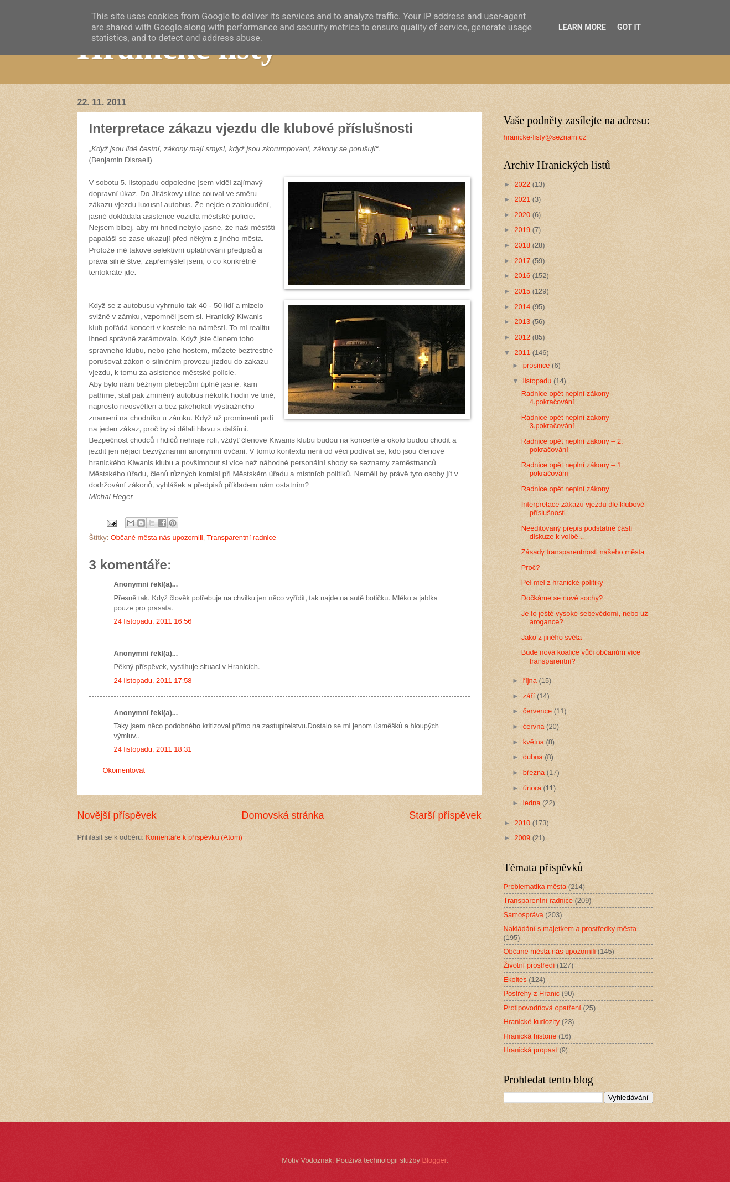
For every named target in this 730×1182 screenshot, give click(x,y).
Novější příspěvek (117, 815)
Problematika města (535, 886)
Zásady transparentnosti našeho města (583, 552)
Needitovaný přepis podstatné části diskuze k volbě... (576, 532)
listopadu (538, 381)
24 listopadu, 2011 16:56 (153, 621)
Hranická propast (530, 1050)
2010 (523, 823)
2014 (523, 306)
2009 (523, 838)
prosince (537, 365)
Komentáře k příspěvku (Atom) (194, 837)
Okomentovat (124, 770)
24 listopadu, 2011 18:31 (153, 749)
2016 (523, 275)
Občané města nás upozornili (157, 537)
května (534, 742)
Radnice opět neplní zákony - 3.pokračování (567, 421)
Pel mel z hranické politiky (562, 582)
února (533, 788)
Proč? (530, 567)
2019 (523, 229)
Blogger (434, 1160)
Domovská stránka (282, 815)
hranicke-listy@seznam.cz (545, 137)
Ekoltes (515, 979)
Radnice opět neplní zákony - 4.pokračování (567, 397)
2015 (523, 291)
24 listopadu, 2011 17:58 (153, 680)
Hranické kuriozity (532, 1021)
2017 (523, 260)
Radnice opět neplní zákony (565, 489)
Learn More (582, 27)
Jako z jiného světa (551, 637)
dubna (534, 757)
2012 (523, 337)
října (531, 680)
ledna (532, 803)
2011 (523, 352)
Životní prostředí (529, 965)
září (530, 696)
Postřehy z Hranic (532, 993)
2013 (523, 321)
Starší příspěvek (445, 815)
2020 (523, 214)
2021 (523, 199)
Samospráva (523, 915)
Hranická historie (530, 1036)
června (534, 726)
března (535, 772)
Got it (629, 27)
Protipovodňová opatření (542, 1008)
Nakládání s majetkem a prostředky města (570, 928)
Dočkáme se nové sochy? (562, 598)
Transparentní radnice (241, 537)
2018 (523, 245)
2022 (523, 184)
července (538, 711)
